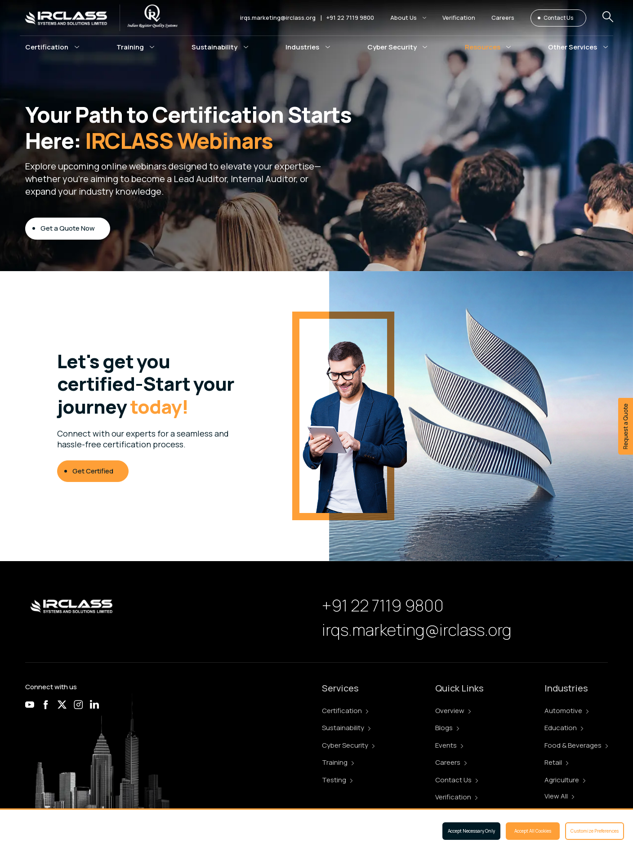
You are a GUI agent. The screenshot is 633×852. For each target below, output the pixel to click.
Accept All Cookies (532, 831)
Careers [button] (502, 17)
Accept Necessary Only (471, 831)
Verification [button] (458, 17)
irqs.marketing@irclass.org (278, 17)
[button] (408, 17)
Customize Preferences (595, 831)
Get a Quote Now (67, 229)
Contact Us (558, 18)
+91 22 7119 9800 (350, 17)
